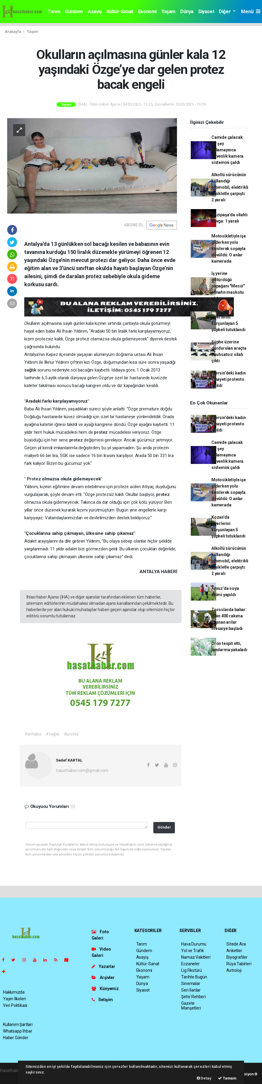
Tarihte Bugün (194, 977)
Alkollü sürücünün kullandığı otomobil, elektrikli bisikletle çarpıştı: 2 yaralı (229, 187)
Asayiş (95, 11)
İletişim (102, 999)
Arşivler (103, 977)
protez (101, 432)
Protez (34, 479)
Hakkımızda (14, 992)
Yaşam (168, 11)
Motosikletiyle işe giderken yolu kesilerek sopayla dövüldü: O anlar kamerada (228, 249)
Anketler (234, 950)
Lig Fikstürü (191, 970)
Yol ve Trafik (192, 950)
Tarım (54, 11)
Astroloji (233, 970)
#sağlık (52, 734)
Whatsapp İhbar (17, 1031)
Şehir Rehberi (193, 996)
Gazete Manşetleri (191, 1005)
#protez (71, 734)
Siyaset (206, 11)
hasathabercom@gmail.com (82, 770)
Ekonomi (147, 11)
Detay (204, 1078)
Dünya (186, 11)
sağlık (30, 370)
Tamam (227, 1078)
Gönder (164, 827)
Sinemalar (190, 983)
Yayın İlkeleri (14, 998)
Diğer (225, 11)
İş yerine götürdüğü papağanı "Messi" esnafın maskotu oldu (228, 286)
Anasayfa (13, 31)
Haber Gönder (15, 1037)
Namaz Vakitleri (195, 957)
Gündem (74, 11)
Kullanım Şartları (18, 1024)
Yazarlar (103, 966)
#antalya (33, 734)
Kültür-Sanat (120, 11)
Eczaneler (190, 963)
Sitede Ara (236, 944)
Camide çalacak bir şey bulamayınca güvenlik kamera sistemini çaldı (227, 150)
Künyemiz (105, 988)
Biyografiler (237, 957)
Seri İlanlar (191, 990)
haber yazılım (12, 1076)
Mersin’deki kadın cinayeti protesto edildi (228, 379)
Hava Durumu (193, 944)
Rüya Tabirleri (238, 963)
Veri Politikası (15, 1005)
